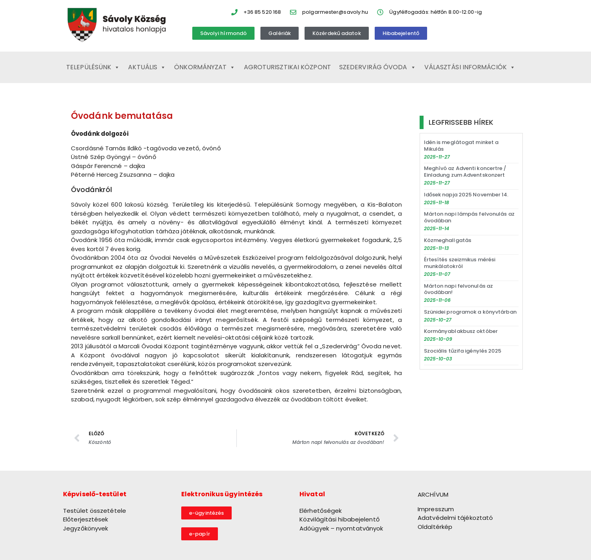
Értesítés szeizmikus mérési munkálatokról (460, 263)
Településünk (93, 67)
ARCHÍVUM (433, 494)
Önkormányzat (204, 67)
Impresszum (436, 509)
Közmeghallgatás (448, 240)
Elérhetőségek (320, 510)
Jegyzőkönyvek (85, 528)
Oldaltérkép (435, 527)
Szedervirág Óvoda (377, 67)
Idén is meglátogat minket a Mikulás (461, 146)
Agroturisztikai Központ (287, 67)
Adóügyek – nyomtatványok (341, 528)
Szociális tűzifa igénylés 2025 (463, 351)
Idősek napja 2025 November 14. (466, 194)
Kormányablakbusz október (461, 331)
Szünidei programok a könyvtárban (470, 312)
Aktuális (147, 67)
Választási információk (469, 67)
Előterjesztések (85, 519)
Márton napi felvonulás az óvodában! (458, 289)
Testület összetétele (94, 510)
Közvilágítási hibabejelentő (339, 519)
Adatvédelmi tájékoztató (455, 518)
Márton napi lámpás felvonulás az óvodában (469, 217)
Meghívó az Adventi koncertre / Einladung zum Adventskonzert (465, 171)
